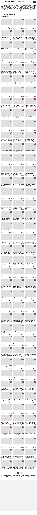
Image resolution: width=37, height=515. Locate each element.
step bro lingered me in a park (25, 8)
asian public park (11, 5)
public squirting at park (13, 8)
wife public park (15, 9)
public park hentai (9, 7)
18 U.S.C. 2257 (25, 512)
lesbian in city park (4, 5)
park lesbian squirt (7, 6)
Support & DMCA (12, 512)
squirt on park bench (19, 10)
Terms (19, 512)
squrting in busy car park (31, 7)
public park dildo (29, 9)
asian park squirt (19, 5)
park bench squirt (22, 9)
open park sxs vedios (22, 7)
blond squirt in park (27, 5)
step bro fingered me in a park (23, 6)
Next (21, 473)
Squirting (10, 2)
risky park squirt (15, 7)
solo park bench (13, 6)
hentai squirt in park (5, 8)
